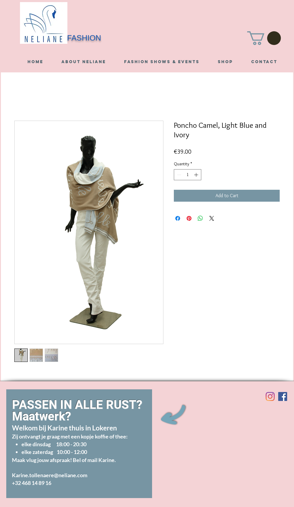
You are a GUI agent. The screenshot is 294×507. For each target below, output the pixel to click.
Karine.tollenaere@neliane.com (49, 475)
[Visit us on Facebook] (282, 396)
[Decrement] (178, 174)
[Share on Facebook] (177, 218)
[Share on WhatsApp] (200, 218)
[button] (264, 38)
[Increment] (196, 174)
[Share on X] (211, 218)
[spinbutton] (187, 174)
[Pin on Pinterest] (189, 218)
